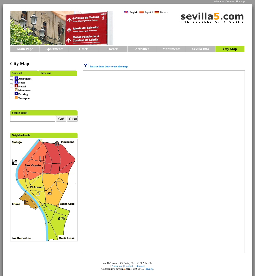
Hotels (83, 49)
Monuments (171, 49)
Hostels (112, 49)
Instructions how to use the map (105, 66)
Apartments (54, 49)
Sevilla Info (200, 49)
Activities (142, 49)
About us (219, 1)
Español (146, 12)
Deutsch (161, 12)
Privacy (149, 268)
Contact (230, 1)
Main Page (25, 49)
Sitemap (240, 1)
